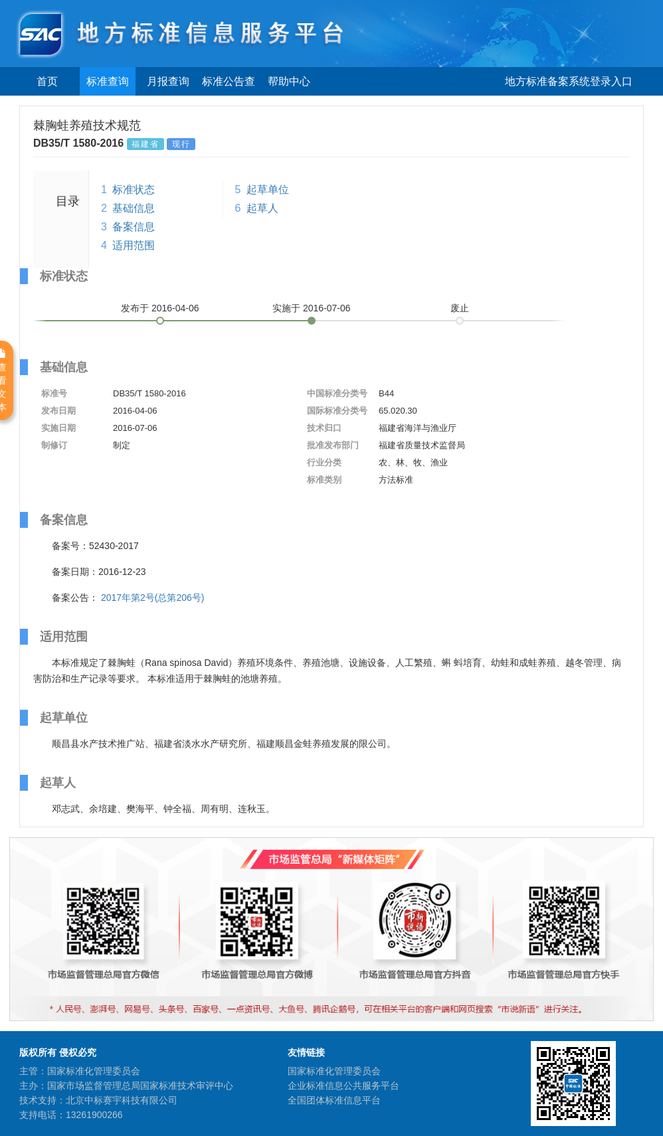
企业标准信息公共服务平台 (343, 1085)
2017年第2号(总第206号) (153, 597)
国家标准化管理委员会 (334, 1071)
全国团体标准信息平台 (334, 1100)
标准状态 (133, 189)
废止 (459, 308)
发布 (160, 308)
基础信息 (133, 208)
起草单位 (267, 189)
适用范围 (133, 245)
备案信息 (133, 226)
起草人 (262, 208)
